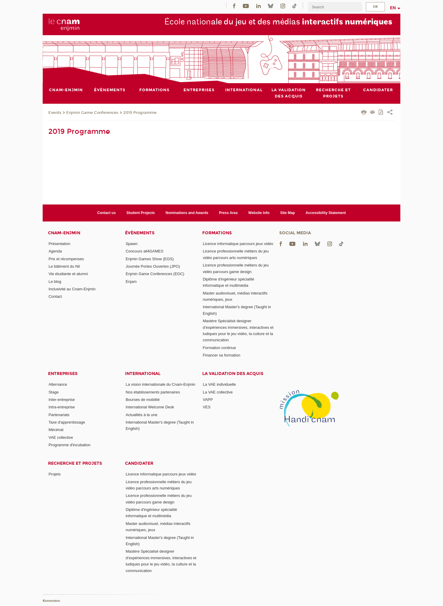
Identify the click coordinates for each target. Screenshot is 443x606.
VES (207, 407)
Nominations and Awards (187, 213)
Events (54, 112)
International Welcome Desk (150, 407)
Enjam (131, 281)
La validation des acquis (232, 373)
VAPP (208, 399)
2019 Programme (140, 112)
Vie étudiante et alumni (68, 274)
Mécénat (56, 429)
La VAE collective (218, 392)
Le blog (55, 281)
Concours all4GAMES (144, 251)
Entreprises (63, 373)
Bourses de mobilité (143, 399)
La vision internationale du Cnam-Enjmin (160, 384)
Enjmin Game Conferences (92, 112)
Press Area (228, 213)
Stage (54, 392)
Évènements (140, 232)
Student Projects (140, 213)
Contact (55, 296)
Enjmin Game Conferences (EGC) (155, 274)
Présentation (59, 243)
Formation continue (219, 347)
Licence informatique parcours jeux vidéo (238, 243)
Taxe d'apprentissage (67, 422)
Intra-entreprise (62, 407)
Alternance (58, 384)
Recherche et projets (75, 463)
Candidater (139, 463)
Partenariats (59, 415)
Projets (55, 474)
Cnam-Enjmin (64, 232)
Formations (217, 232)
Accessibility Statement (326, 213)
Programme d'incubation (70, 445)
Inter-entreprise (62, 399)
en (393, 7)
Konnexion (51, 601)
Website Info (258, 213)
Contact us (106, 213)
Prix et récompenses (66, 259)
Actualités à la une (141, 415)
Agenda (55, 251)
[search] (335, 7)
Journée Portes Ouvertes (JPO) (153, 266)
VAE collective (61, 437)
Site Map (287, 213)
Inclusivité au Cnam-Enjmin (72, 289)
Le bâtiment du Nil (64, 266)
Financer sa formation (221, 355)
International (142, 373)
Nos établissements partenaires (153, 392)
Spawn (132, 243)
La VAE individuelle (219, 384)
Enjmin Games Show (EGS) (150, 259)
